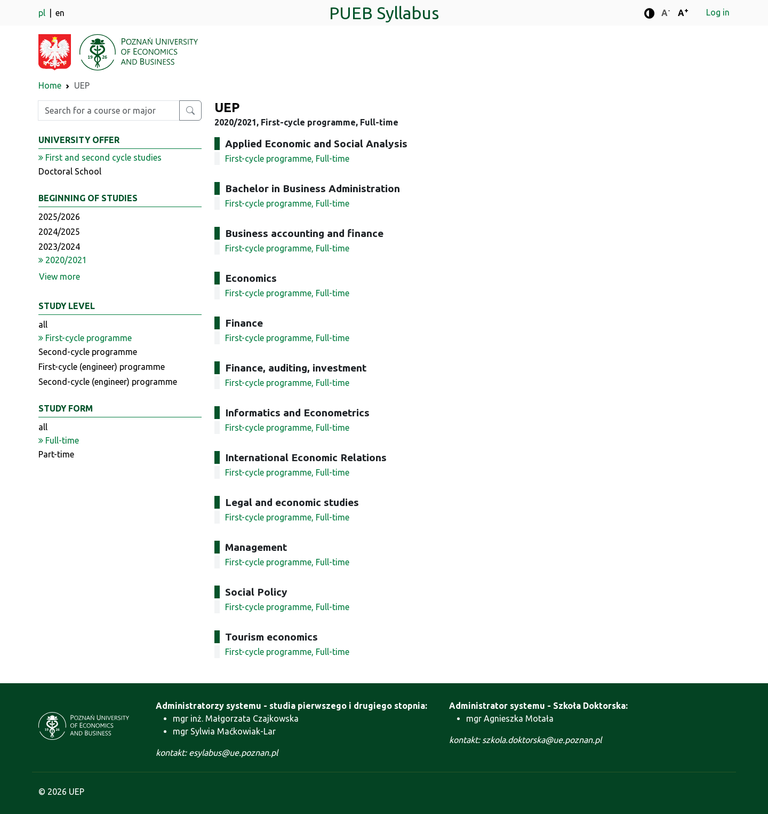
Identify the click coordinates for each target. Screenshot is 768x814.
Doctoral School (69, 171)
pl (42, 13)
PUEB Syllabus (384, 12)
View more (59, 276)
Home (49, 85)
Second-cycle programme (87, 352)
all (42, 324)
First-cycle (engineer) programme (101, 367)
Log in (718, 12)
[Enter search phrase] (109, 110)
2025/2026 (59, 217)
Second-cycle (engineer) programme (107, 381)
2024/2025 (59, 231)
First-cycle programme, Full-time (287, 158)
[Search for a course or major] (190, 110)
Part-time (56, 454)
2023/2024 (59, 246)
